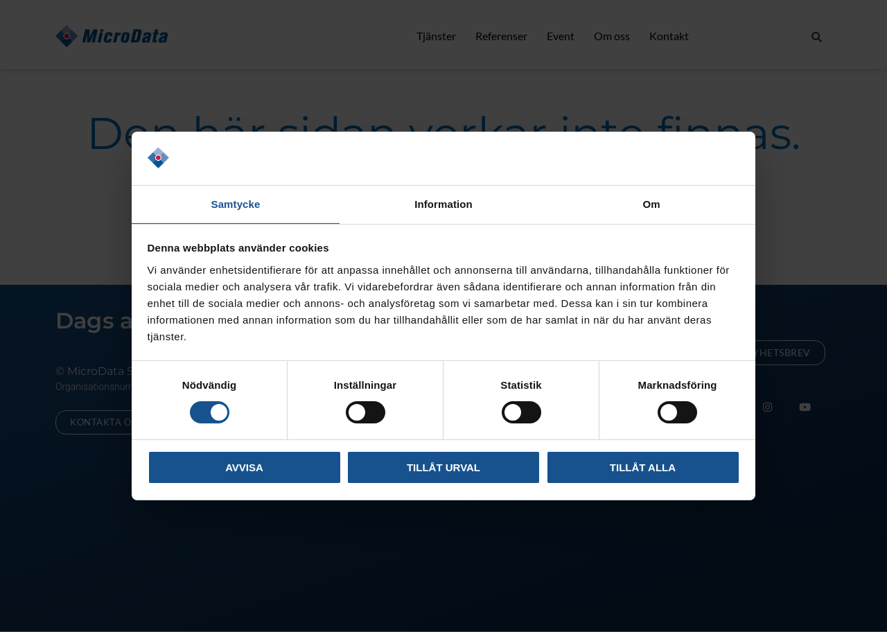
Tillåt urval (443, 468)
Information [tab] (443, 203)
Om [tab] (651, 203)
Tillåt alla (643, 468)
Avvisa (244, 468)
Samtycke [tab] (236, 203)
